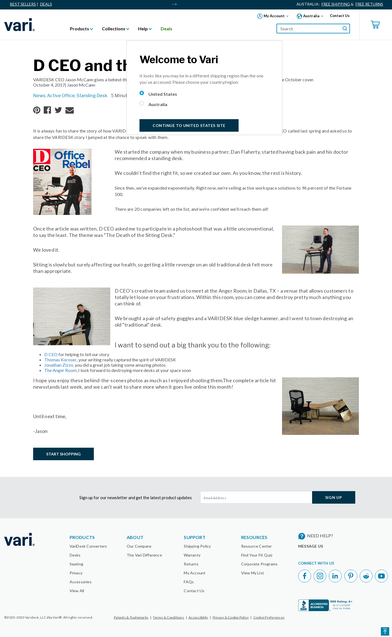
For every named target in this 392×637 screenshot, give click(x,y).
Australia (157, 104)
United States (162, 94)
